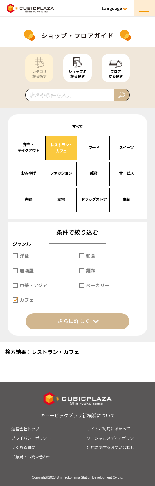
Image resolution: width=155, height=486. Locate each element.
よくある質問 (23, 447)
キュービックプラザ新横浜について (77, 415)
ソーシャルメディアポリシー (112, 438)
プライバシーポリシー (31, 438)
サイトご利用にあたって (108, 428)
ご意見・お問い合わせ (31, 456)
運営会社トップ (25, 428)
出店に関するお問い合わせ (110, 447)
